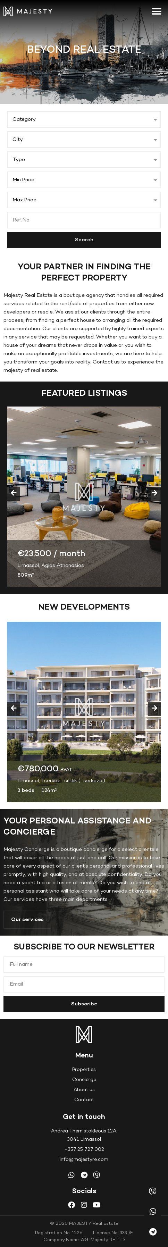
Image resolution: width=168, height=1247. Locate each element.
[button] (157, 11)
